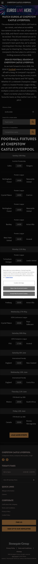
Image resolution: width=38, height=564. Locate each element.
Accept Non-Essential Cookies (19, 293)
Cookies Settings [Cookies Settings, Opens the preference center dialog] (19, 283)
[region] (19, 281)
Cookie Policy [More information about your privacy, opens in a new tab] (9, 277)
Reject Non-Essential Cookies (19, 288)
